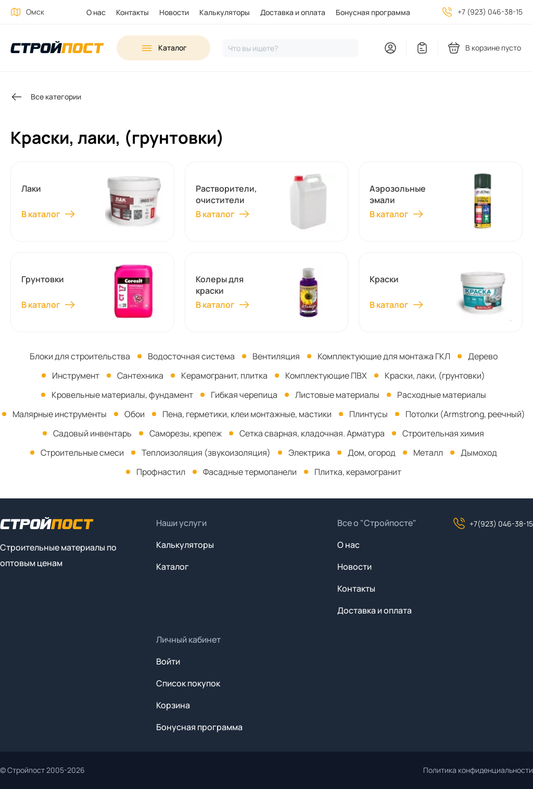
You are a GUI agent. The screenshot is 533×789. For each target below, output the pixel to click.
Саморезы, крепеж (185, 433)
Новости (174, 12)
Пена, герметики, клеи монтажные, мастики (247, 414)
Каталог (172, 566)
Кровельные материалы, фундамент (122, 394)
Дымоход (479, 452)
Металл (428, 452)
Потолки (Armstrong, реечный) (465, 414)
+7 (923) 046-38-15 (490, 12)
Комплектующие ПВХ (326, 375)
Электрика (309, 452)
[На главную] (57, 48)
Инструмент (75, 375)
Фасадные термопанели (250, 472)
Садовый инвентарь (92, 433)
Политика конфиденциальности (478, 770)
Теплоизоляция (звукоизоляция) (206, 452)
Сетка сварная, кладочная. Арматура (312, 433)
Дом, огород (372, 452)
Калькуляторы (224, 12)
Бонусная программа (373, 12)
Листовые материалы (337, 394)
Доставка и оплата (292, 12)
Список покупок (188, 683)
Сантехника (140, 375)
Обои (134, 414)
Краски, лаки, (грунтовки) (435, 375)
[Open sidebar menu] (163, 47)
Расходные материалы (441, 394)
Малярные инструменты (59, 414)
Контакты (132, 12)
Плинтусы (368, 414)
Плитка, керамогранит (357, 472)
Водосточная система (191, 356)
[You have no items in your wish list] (422, 48)
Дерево (483, 356)
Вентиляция (276, 356)
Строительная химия (443, 433)
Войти (168, 661)
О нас (96, 12)
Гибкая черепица (244, 394)
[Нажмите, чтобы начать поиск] (290, 48)
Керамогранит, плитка (224, 375)
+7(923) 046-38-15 (493, 523)
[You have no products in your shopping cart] (485, 48)
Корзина (173, 705)
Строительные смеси (82, 452)
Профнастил (160, 472)
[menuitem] (91, 12)
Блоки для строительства (80, 356)
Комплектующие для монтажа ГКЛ (384, 356)
